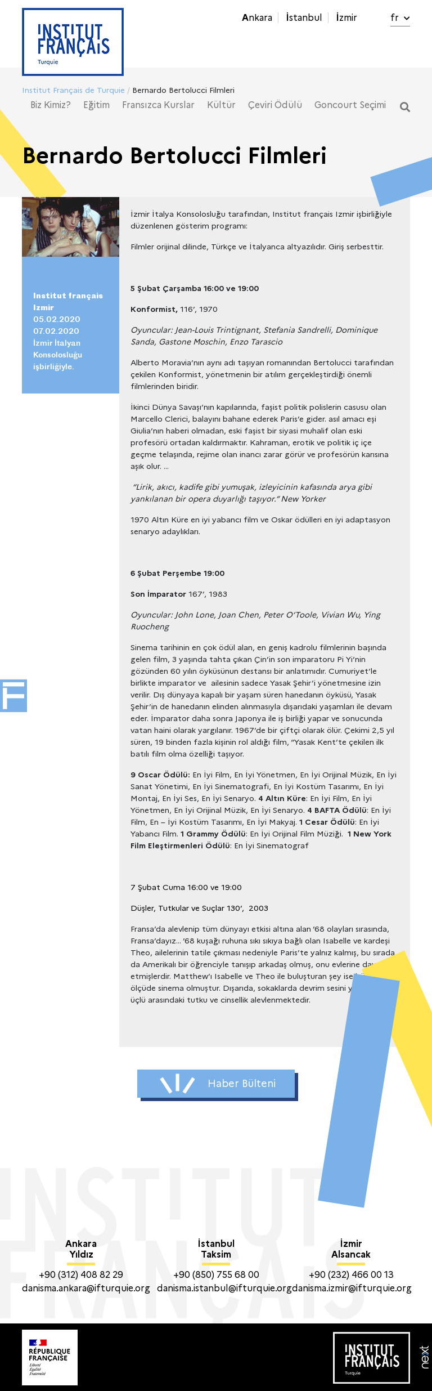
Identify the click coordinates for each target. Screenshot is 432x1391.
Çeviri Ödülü (275, 105)
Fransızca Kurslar (158, 105)
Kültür (221, 105)
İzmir (346, 17)
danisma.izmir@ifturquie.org (352, 1288)
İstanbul (304, 17)
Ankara (257, 17)
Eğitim (96, 105)
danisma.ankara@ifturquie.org (86, 1288)
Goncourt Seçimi (350, 105)
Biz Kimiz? (50, 105)
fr (400, 17)
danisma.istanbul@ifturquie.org (224, 1288)
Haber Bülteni (218, 1084)
